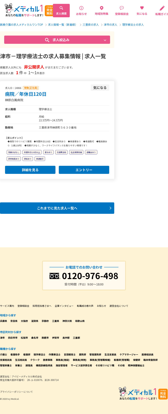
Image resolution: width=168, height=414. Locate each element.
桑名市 (34, 337)
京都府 (45, 321)
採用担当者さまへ (42, 305)
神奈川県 (67, 321)
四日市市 (12, 337)
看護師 (26, 354)
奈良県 (13, 321)
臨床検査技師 (150, 359)
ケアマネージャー (129, 354)
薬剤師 (82, 354)
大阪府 (24, 321)
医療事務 (47, 359)
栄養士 (18, 365)
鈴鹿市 (45, 337)
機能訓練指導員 (44, 365)
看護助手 (15, 354)
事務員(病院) (79, 359)
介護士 (3, 354)
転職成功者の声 (85, 305)
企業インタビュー (64, 305)
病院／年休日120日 (26, 93)
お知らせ (101, 305)
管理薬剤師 (95, 354)
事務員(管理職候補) (100, 359)
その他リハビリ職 (104, 365)
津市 (2, 337)
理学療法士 (39, 354)
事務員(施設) (62, 359)
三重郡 (76, 337)
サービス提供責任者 (81, 365)
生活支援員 (110, 354)
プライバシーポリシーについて (16, 391)
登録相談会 (23, 305)
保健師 (136, 359)
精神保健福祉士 (136, 365)
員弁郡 (66, 337)
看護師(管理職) (122, 359)
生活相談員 (21, 359)
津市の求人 (110, 24)
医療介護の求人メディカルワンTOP (21, 24)
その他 (121, 365)
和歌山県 (80, 321)
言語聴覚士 (70, 354)
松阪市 (24, 337)
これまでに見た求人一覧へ (57, 208)
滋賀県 (34, 321)
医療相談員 (147, 354)
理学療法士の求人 (133, 24)
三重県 (55, 321)
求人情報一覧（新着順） (63, 24)
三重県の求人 (91, 24)
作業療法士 (54, 354)
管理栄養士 (6, 365)
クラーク (35, 359)
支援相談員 (6, 359)
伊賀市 (55, 337)
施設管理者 (62, 365)
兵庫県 (3, 321)
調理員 (29, 365)
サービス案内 (7, 305)
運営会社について (119, 305)
